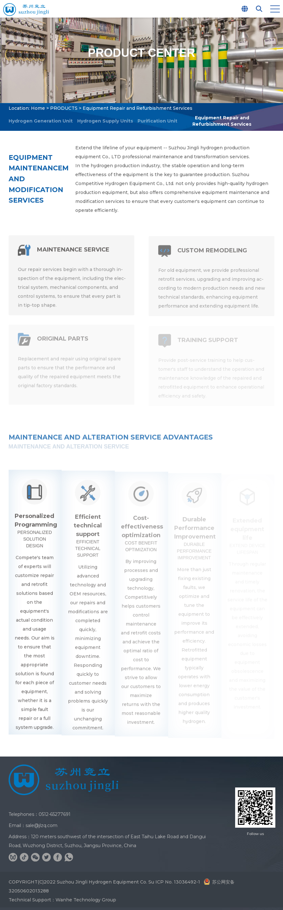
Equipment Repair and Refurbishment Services (222, 121)
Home (38, 108)
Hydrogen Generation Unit (41, 121)
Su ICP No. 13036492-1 (174, 882)
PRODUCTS (64, 108)
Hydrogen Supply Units (105, 121)
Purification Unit (157, 121)
